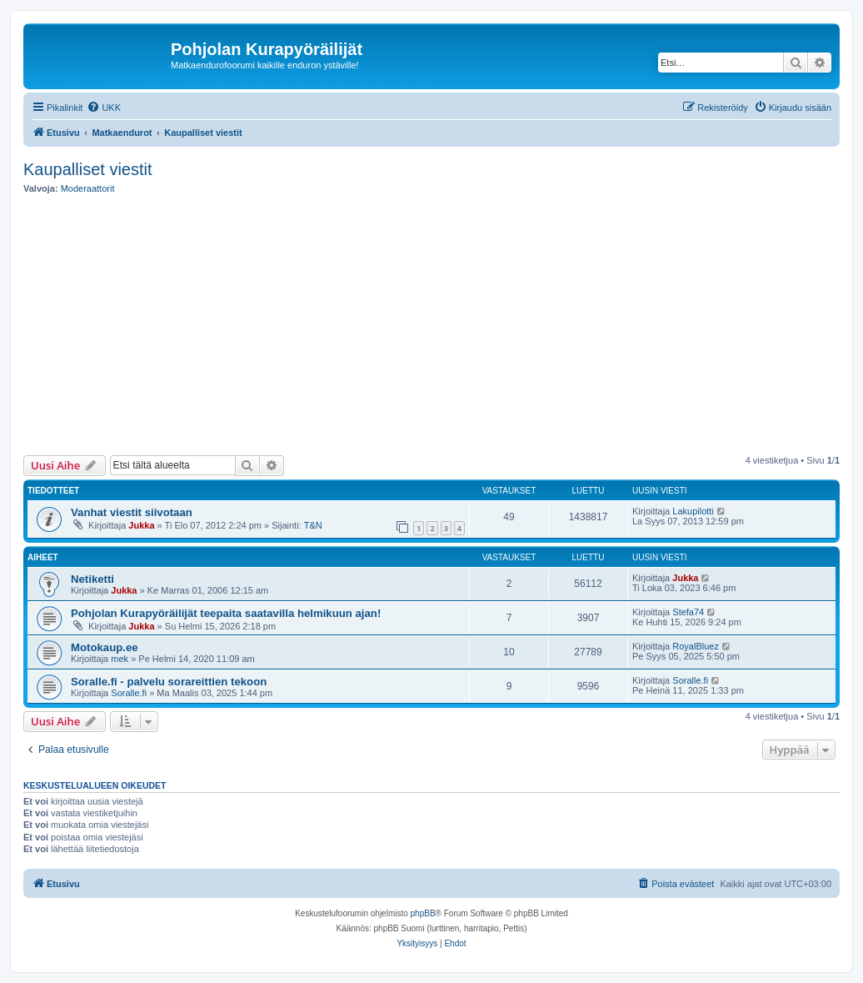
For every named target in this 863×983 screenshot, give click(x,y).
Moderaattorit (88, 188)
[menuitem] (104, 108)
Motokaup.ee (104, 647)
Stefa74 (688, 612)
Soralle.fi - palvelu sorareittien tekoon (169, 681)
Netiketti (92, 579)
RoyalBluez (695, 646)
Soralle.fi (129, 693)
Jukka (141, 525)
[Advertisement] (443, 325)
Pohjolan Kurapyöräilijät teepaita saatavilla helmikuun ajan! (226, 613)
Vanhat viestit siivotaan (131, 512)
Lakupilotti (693, 511)
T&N (313, 525)
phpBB (423, 913)
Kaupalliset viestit (87, 169)
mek (119, 659)
